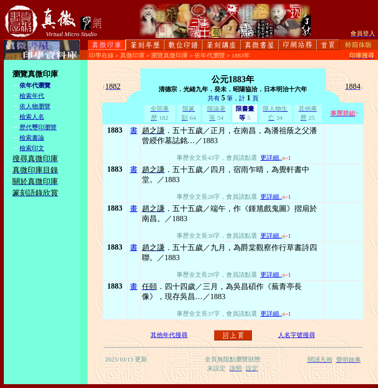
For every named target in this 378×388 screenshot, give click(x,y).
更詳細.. (271, 157)
